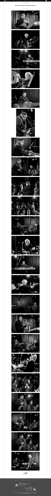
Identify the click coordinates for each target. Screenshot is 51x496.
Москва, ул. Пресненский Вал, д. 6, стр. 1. (24, 483)
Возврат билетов (41, 0)
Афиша (14, 0)
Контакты (37, 0)
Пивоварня (28, 0)
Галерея (31, 0)
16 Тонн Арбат (17, 0)
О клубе (25, 0)
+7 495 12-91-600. (21, 484)
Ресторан (34, 0)
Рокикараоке (21, 0)
